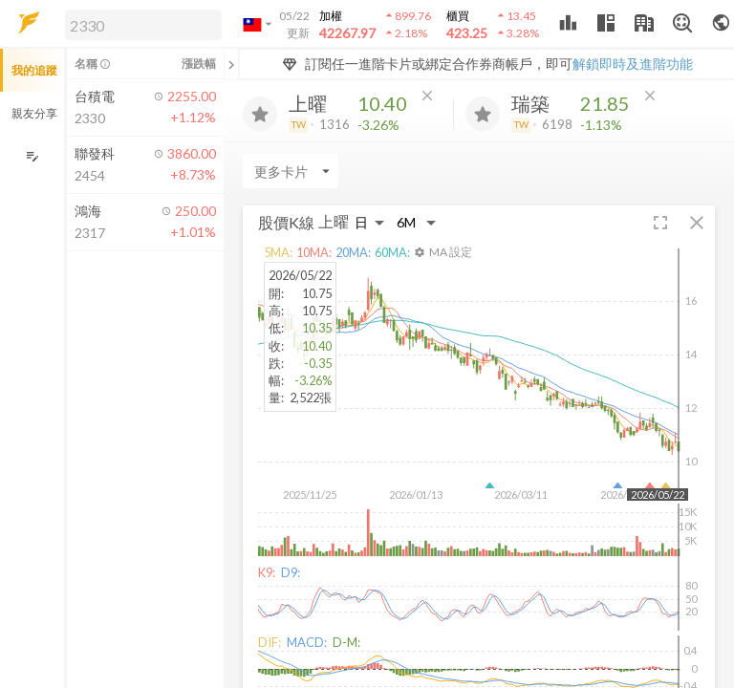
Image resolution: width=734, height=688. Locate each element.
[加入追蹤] (260, 114)
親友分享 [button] (34, 113)
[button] (139, 24)
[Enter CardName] (290, 171)
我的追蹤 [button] (34, 70)
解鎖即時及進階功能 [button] (632, 63)
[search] (143, 25)
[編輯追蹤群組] (32, 156)
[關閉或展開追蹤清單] (231, 64)
